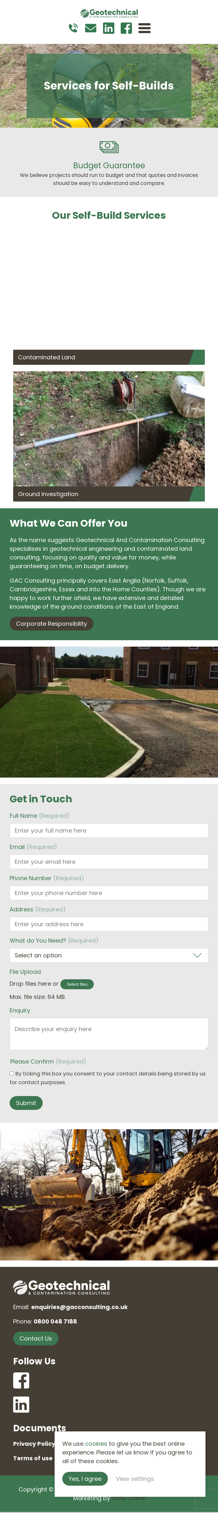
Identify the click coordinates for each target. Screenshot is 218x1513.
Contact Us (36, 1338)
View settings (154, 1478)
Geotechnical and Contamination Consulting (109, 14)
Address (38, 909)
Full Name (40, 816)
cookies (115, 1443)
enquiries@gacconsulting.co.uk (79, 1307)
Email (33, 847)
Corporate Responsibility (51, 624)
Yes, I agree (104, 1478)
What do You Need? (54, 940)
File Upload (25, 972)
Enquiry (20, 1010)
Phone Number (47, 878)
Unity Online (128, 1499)
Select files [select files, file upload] (77, 984)
